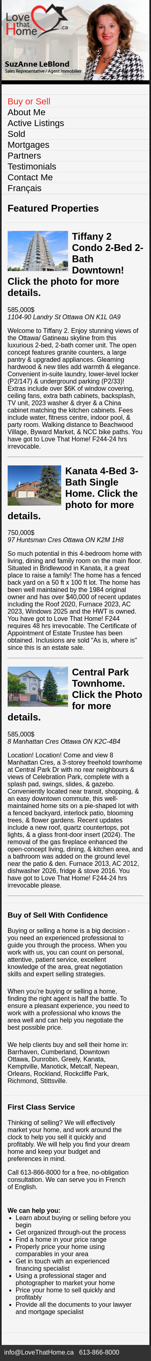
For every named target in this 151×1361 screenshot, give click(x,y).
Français (24, 188)
